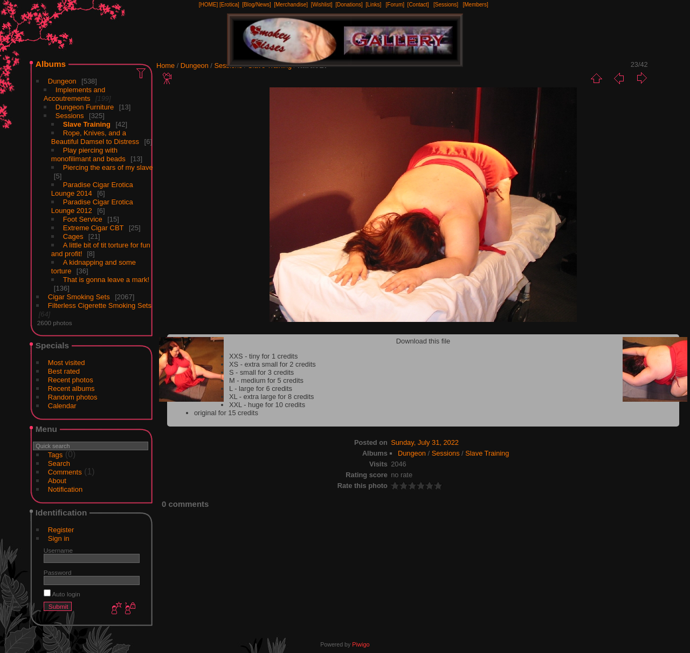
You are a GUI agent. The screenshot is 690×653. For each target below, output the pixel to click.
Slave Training (87, 124)
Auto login (62, 593)
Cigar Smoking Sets (79, 297)
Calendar (62, 406)
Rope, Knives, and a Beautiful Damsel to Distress (95, 137)
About (57, 481)
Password (58, 572)
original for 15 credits (226, 413)
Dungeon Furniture (85, 107)
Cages (73, 236)
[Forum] (395, 5)
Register (61, 530)
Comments (65, 472)
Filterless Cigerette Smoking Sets (99, 305)
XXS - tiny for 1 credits (263, 356)
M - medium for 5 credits (266, 380)
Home (165, 65)
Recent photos (70, 380)
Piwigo (360, 644)
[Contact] (418, 5)
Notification (65, 489)
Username (58, 550)
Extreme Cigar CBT (93, 228)
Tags (55, 455)
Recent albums (71, 388)
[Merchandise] (291, 5)
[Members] (475, 5)
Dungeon (62, 81)
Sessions (70, 116)
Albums (51, 63)
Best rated (64, 371)
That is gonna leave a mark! (106, 280)
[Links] (373, 5)
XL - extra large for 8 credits (271, 397)
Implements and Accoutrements (75, 94)
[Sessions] (445, 5)
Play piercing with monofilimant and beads (88, 154)
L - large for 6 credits (260, 388)
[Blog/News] (256, 5)
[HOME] (208, 5)
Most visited (66, 363)
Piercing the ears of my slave (108, 167)
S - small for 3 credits (261, 372)
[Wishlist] (322, 5)
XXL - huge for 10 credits (267, 405)
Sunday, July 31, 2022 (425, 442)
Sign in (59, 538)
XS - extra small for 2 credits (272, 364)
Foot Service (82, 219)
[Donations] (349, 5)
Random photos (73, 397)
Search (59, 463)
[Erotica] (229, 5)
